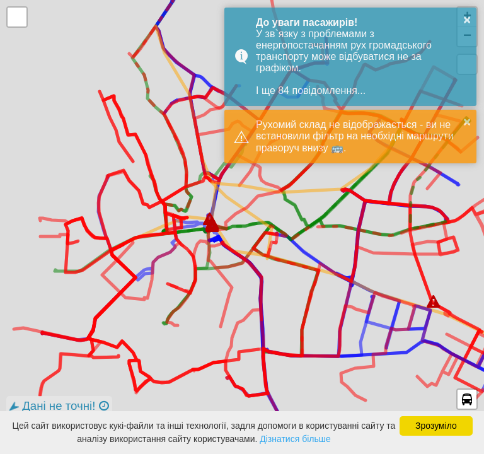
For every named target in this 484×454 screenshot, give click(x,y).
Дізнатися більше (295, 439)
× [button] (467, 19)
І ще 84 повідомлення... (311, 90)
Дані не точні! (57, 406)
